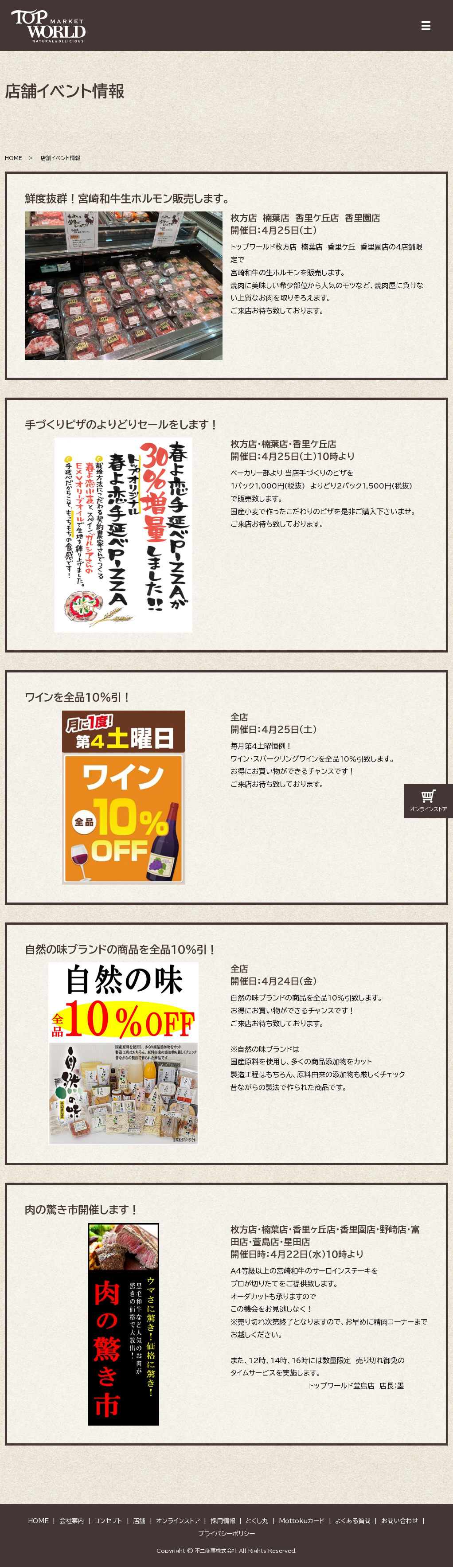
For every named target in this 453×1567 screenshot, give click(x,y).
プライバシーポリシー (226, 1534)
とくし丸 (257, 1521)
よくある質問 (353, 1521)
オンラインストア (178, 1521)
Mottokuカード (301, 1521)
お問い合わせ (399, 1521)
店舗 (139, 1521)
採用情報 (223, 1521)
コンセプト (108, 1521)
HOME (13, 157)
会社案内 (71, 1521)
